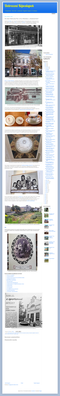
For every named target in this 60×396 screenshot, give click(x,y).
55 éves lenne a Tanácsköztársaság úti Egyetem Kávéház (49, 133)
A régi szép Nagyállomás (51, 220)
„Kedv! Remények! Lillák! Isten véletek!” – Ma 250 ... (50, 131)
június (46, 185)
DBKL (5, 227)
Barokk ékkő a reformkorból (11, 280)
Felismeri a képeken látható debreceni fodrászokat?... (49, 124)
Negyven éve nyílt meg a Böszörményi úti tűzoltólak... (50, 151)
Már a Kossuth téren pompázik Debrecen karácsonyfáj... (50, 112)
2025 (45, 63)
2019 (45, 198)
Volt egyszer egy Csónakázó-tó (51, 214)
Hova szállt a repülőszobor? (49, 76)
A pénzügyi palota (10, 281)
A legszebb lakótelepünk (11, 290)
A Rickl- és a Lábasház (10, 275)
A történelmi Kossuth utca (49, 176)
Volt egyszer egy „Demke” (51, 225)
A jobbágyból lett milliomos (11, 278)
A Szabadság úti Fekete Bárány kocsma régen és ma (50, 136)
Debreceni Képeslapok (19, 6)
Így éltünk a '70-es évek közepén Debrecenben (52, 242)
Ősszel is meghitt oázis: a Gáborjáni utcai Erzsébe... (49, 110)
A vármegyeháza (9, 287)
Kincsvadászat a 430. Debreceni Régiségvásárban (50, 142)
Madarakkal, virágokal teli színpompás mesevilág (49, 94)
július (46, 184)
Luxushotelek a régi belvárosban (12, 291)
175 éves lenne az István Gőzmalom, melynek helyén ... (50, 97)
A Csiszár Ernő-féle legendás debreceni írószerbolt (49, 75)
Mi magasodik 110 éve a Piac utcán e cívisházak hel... (49, 155)
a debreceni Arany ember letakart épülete (26, 109)
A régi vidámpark (47, 80)
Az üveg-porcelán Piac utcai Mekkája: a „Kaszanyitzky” (49, 86)
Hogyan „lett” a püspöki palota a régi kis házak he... (50, 140)
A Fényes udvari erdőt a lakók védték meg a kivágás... (49, 148)
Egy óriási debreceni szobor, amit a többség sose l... (49, 169)
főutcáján (9, 21)
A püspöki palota (9, 285)
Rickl (15, 22)
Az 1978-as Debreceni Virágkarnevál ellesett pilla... (50, 78)
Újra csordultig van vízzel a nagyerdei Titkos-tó (49, 164)
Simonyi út (20, 196)
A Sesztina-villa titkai (10, 276)
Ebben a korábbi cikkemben (9, 80)
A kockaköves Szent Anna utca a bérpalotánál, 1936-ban (50, 71)
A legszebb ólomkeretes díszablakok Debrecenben (49, 167)
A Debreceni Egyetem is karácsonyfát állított (49, 92)
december (47, 67)
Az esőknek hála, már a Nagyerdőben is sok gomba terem (50, 160)
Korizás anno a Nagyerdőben (49, 90)
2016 (45, 202)
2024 (45, 64)
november (47, 68)
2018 (45, 199)
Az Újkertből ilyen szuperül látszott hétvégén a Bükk (49, 119)
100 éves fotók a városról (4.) (49, 73)
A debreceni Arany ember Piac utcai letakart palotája (15, 277)
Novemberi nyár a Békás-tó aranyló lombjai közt (49, 174)
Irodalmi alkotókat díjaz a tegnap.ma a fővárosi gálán (49, 88)
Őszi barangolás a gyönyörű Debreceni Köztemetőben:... (50, 178)
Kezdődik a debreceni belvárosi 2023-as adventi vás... (50, 105)
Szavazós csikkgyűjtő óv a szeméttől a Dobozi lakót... (49, 162)
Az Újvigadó (47, 69)
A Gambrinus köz (9, 286)
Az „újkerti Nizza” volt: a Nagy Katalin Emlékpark (49, 157)
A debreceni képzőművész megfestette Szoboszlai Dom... (49, 114)
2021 (45, 195)
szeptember (47, 181)
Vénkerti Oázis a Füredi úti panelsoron (49, 153)
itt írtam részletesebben (31, 200)
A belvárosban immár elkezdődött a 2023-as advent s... (50, 100)
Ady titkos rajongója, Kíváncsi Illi (27, 165)
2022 (45, 194)
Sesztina (23, 22)
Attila (50, 208)
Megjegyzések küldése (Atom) (13, 384)
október (46, 180)
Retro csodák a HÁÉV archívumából (52, 231)
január (46, 192)
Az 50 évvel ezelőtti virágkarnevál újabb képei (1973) (49, 126)
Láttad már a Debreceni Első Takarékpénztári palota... (49, 117)
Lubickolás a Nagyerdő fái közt (51, 253)
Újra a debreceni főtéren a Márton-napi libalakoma (49, 144)
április (46, 188)
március (46, 189)
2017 (45, 200)
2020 (45, 196)
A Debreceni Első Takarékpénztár (12, 282)
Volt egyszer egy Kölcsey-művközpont (51, 237)
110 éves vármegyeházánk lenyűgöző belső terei (49, 107)
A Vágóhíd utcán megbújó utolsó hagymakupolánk (50, 146)
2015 (45, 203)
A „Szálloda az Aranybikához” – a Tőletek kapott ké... (50, 171)
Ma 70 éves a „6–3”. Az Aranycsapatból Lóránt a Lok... (49, 103)
